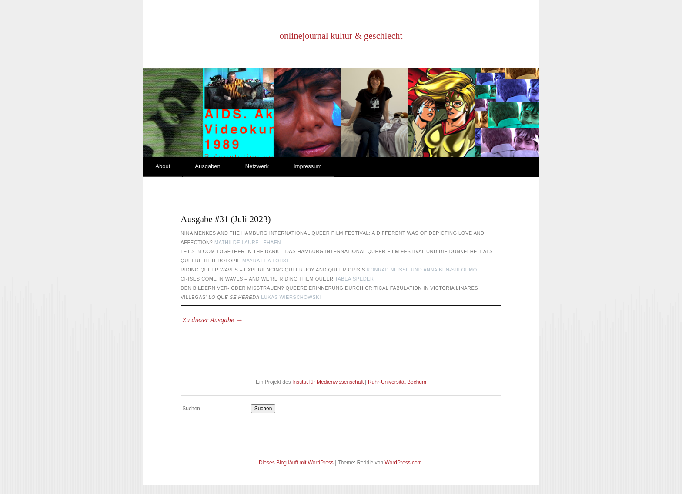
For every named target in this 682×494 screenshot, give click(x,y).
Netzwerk (257, 166)
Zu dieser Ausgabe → (212, 320)
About (162, 166)
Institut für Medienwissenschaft (328, 382)
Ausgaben (208, 166)
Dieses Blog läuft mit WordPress (296, 463)
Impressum (307, 166)
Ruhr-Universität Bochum (396, 382)
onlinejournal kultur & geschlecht (341, 35)
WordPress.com (403, 463)
